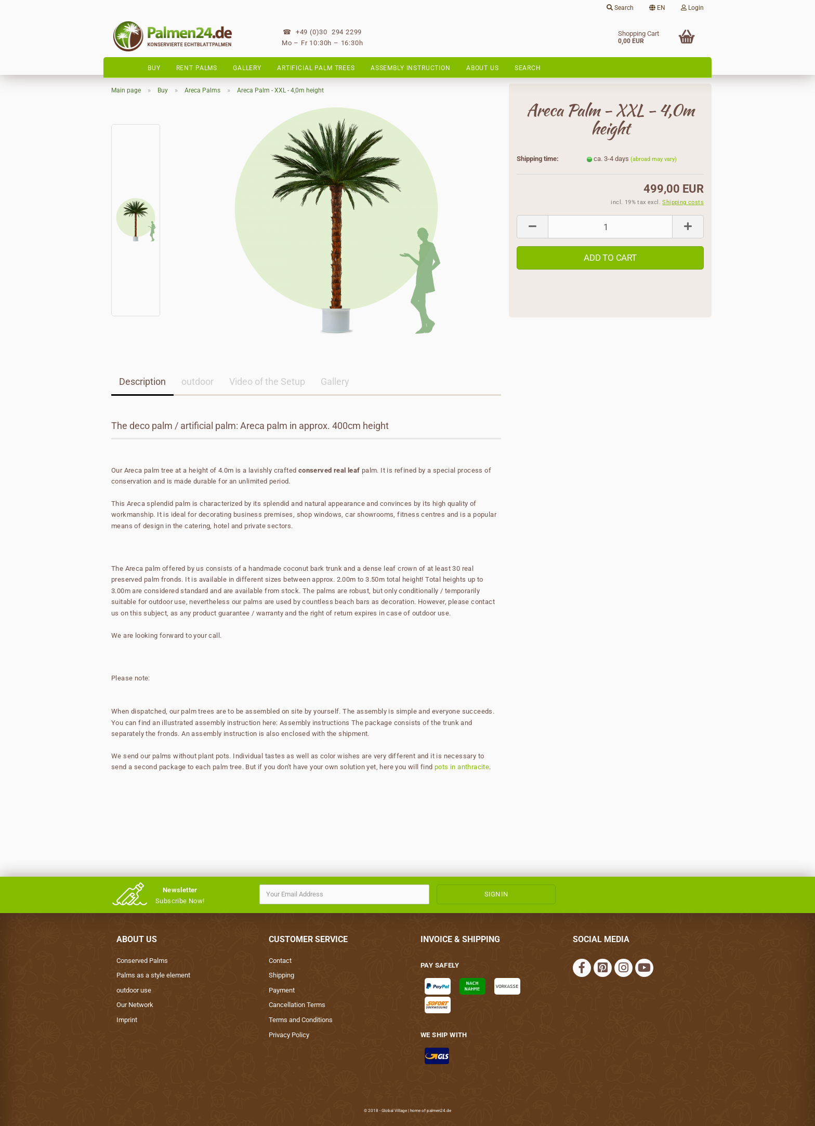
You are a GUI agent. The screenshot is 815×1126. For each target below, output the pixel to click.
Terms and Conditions (301, 1020)
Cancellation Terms (297, 1005)
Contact (280, 960)
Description (142, 381)
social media (601, 939)
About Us (482, 68)
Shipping (281, 975)
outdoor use (133, 990)
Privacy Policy (289, 1035)
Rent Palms (197, 68)
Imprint (126, 1020)
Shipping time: (538, 159)
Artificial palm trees (316, 68)
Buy (154, 68)
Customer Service (308, 939)
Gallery (247, 68)
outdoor (197, 381)
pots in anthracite (462, 767)
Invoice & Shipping (460, 939)
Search (620, 7)
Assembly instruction (411, 68)
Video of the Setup (267, 381)
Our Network (134, 1005)
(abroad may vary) (653, 159)
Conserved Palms (142, 960)
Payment (282, 990)
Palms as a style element (153, 975)
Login (692, 7)
